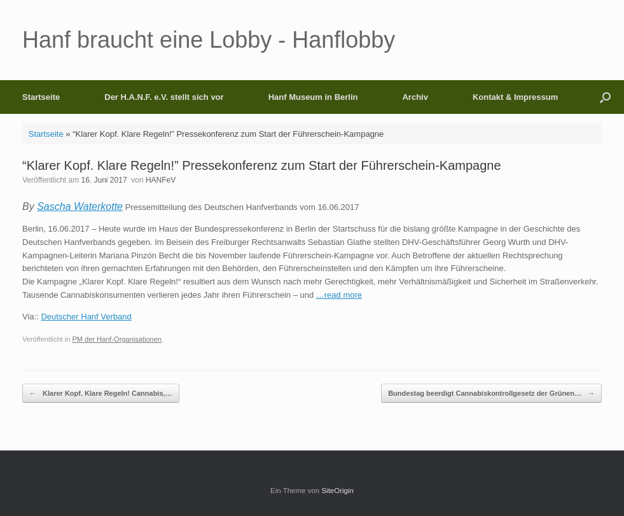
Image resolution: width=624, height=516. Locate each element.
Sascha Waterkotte (80, 206)
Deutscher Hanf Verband (86, 316)
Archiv (414, 97)
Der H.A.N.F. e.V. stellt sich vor (163, 97)
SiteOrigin (337, 490)
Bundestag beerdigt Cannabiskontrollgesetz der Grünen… (491, 393)
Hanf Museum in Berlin (313, 97)
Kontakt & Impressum (515, 97)
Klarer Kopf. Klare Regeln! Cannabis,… (100, 393)
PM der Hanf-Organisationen (117, 339)
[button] (605, 97)
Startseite (41, 97)
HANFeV (161, 180)
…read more (339, 295)
